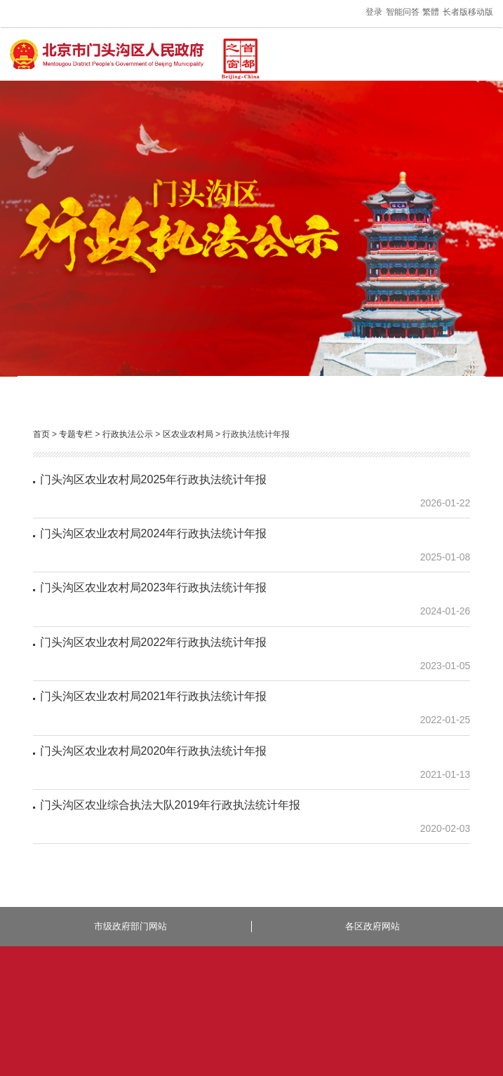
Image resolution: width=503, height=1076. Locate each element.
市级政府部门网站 (130, 926)
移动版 (480, 12)
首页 (41, 434)
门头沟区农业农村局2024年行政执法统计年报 (153, 533)
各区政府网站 (372, 926)
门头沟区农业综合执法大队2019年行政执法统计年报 (170, 805)
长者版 (455, 12)
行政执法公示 (127, 434)
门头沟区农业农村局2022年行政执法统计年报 (153, 642)
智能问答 (403, 12)
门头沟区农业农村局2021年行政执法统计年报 (153, 696)
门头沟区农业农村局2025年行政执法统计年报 (153, 479)
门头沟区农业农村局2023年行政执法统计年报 (153, 587)
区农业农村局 (188, 434)
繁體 (430, 12)
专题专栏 (76, 434)
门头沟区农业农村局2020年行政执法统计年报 (153, 751)
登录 (373, 12)
